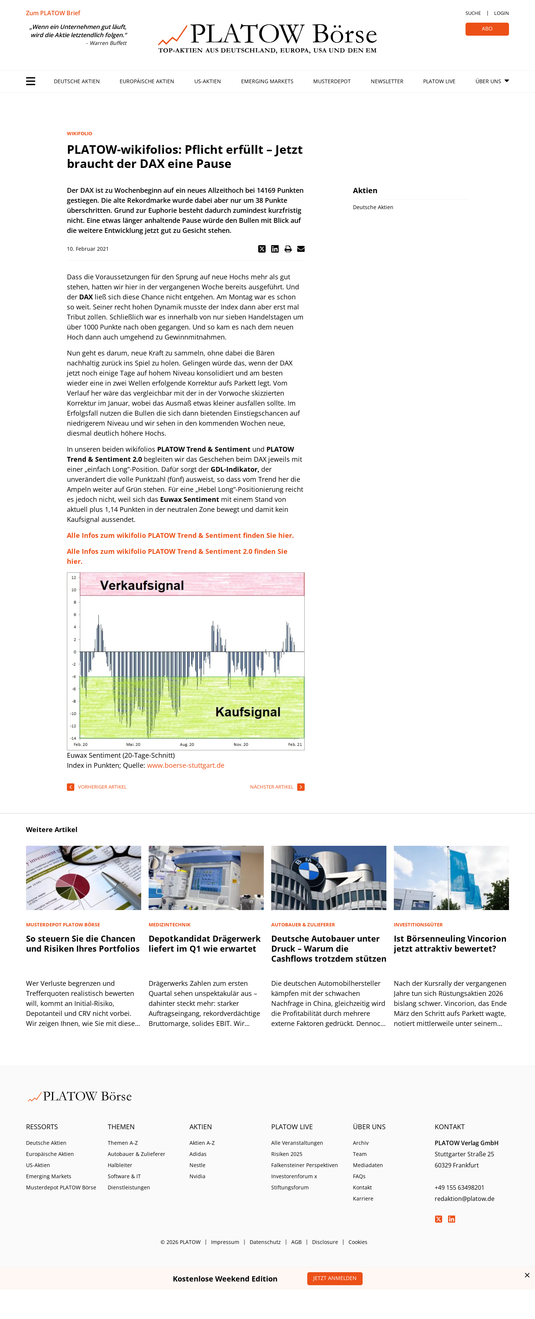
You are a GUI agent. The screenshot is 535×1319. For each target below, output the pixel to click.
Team (360, 1153)
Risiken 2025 (286, 1153)
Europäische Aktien (147, 81)
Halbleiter (120, 1165)
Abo (487, 28)
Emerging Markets (267, 81)
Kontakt (362, 1187)
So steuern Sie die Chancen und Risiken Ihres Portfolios (83, 943)
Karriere (363, 1198)
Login (501, 13)
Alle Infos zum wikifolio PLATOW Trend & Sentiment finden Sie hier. (180, 535)
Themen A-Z (123, 1142)
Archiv (361, 1142)
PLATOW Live (439, 81)
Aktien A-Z (202, 1142)
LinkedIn (451, 1219)
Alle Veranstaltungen (297, 1142)
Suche (473, 13)
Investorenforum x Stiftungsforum (294, 1182)
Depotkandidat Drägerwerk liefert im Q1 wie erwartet (205, 943)
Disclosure (325, 1241)
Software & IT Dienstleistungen (129, 1182)
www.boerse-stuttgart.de (185, 765)
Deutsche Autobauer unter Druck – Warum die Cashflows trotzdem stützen (328, 948)
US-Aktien (207, 81)
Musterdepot (332, 81)
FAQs (359, 1176)
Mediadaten (368, 1165)
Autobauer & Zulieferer (136, 1153)
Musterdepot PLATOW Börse (61, 1187)
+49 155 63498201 (459, 1187)
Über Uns (488, 81)
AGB (296, 1241)
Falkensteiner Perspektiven (304, 1165)
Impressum (225, 1241)
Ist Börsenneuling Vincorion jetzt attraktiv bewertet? (450, 943)
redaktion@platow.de (465, 1199)
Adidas (198, 1153)
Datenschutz (265, 1241)
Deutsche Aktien (77, 81)
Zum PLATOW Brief (53, 13)
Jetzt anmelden (335, 1277)
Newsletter (387, 81)
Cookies (357, 1241)
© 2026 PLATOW (180, 1241)
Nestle (197, 1165)
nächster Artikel (272, 786)
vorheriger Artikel (102, 786)
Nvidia (197, 1176)
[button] (262, 249)
